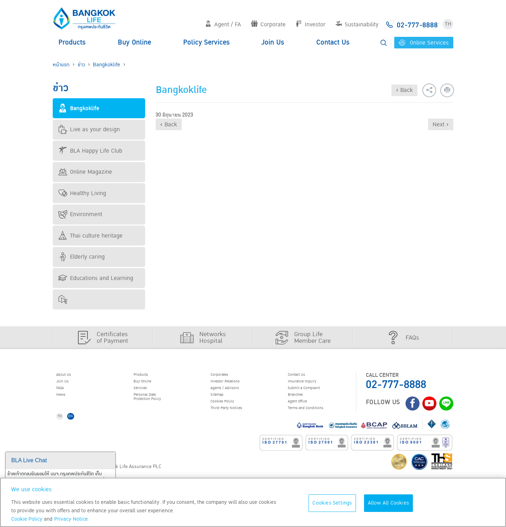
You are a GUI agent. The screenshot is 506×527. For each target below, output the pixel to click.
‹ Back (404, 90)
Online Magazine (85, 171)
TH (448, 24)
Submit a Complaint (313, 393)
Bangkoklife (106, 65)
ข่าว (81, 65)
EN (78, 432)
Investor (310, 24)
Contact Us (333, 42)
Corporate (268, 24)
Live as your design (89, 129)
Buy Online (134, 42)
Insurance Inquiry (311, 385)
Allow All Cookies (388, 503)
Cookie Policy (27, 519)
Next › (441, 124)
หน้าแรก (61, 65)
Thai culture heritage (90, 235)
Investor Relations (235, 385)
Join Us (272, 42)
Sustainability (357, 24)
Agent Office (304, 411)
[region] (253, 502)
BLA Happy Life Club (90, 150)
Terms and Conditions (316, 420)
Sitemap (222, 403)
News (65, 403)
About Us (69, 376)
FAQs (64, 393)
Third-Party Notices (236, 420)
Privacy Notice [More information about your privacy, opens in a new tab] (71, 519)
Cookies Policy (230, 411)
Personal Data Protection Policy (155, 406)
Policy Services (206, 42)
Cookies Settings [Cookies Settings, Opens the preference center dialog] (332, 503)
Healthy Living (82, 193)
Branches (301, 403)
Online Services (423, 42)
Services (145, 393)
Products (72, 42)
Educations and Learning (95, 278)
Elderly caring (81, 256)
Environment (80, 214)
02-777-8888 (396, 385)
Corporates (226, 376)
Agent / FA (223, 24)
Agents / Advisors (234, 393)
